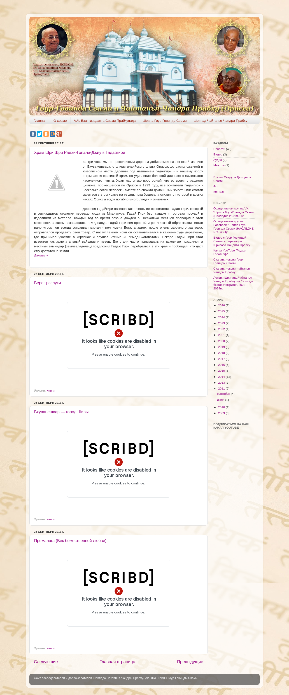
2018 (222, 353)
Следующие (46, 661)
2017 (222, 359)
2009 (222, 413)
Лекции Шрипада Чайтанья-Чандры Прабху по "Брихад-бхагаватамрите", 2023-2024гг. (233, 283)
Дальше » (41, 255)
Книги (50, 390)
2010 (222, 407)
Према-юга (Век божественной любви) (70, 540)
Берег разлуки (47, 283)
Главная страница (117, 661)
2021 (222, 335)
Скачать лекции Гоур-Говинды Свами (228, 261)
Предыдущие (190, 661)
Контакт (218, 191)
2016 (222, 364)
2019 (222, 347)
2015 (222, 370)
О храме (60, 120)
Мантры (219, 165)
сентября (224, 393)
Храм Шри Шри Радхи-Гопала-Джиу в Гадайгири (79, 152)
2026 (222, 305)
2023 (222, 323)
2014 (222, 376)
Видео (217, 154)
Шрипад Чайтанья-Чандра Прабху (220, 120)
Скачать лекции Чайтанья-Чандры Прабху (232, 270)
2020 (222, 341)
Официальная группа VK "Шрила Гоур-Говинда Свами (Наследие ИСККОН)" (233, 212)
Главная (40, 120)
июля (221, 400)
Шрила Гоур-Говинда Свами (165, 120)
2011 (222, 388)
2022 (222, 329)
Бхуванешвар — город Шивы (61, 412)
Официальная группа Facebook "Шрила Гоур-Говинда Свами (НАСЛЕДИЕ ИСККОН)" (233, 227)
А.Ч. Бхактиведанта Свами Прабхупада (105, 120)
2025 (222, 311)
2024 (222, 317)
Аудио (217, 160)
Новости (219, 149)
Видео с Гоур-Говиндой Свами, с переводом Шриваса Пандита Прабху (231, 241)
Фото (216, 186)
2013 (222, 382)
